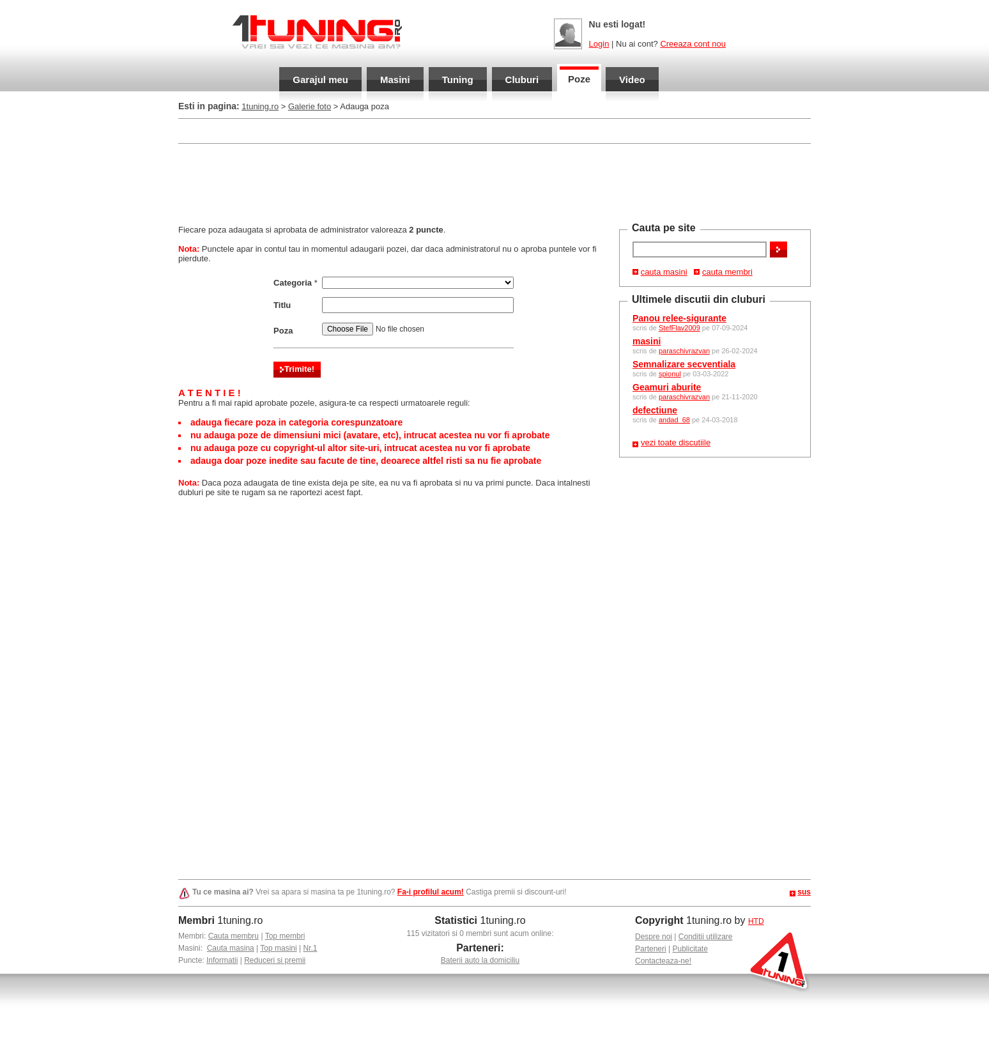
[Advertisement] (494, 182)
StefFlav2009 (679, 328)
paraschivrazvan (684, 351)
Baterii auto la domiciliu (480, 960)
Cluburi (522, 79)
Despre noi (653, 936)
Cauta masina (230, 948)
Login (599, 44)
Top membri (285, 936)
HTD (756, 921)
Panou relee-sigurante (679, 318)
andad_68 (674, 420)
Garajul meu (320, 79)
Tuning (457, 79)
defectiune (654, 410)
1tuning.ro (260, 106)
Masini (395, 79)
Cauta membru (233, 936)
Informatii (222, 960)
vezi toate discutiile (675, 442)
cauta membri (727, 272)
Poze (579, 78)
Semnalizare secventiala (683, 364)
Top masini (278, 948)
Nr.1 (310, 948)
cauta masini (664, 272)
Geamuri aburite (666, 387)
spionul (670, 374)
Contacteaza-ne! (663, 960)
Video (632, 79)
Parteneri (650, 948)
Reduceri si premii (274, 960)
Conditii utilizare (705, 936)
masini (646, 341)
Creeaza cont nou (693, 44)
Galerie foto (309, 106)
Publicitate (690, 948)
